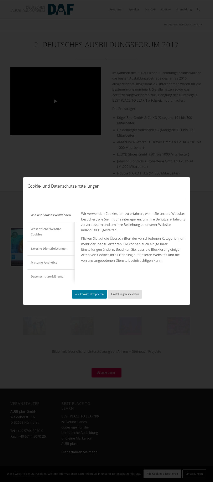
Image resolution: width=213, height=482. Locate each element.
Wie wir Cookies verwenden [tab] (51, 215)
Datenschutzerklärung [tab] (47, 276)
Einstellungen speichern (125, 294)
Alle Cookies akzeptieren (89, 294)
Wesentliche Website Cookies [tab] (46, 231)
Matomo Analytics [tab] (44, 262)
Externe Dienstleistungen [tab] (49, 248)
